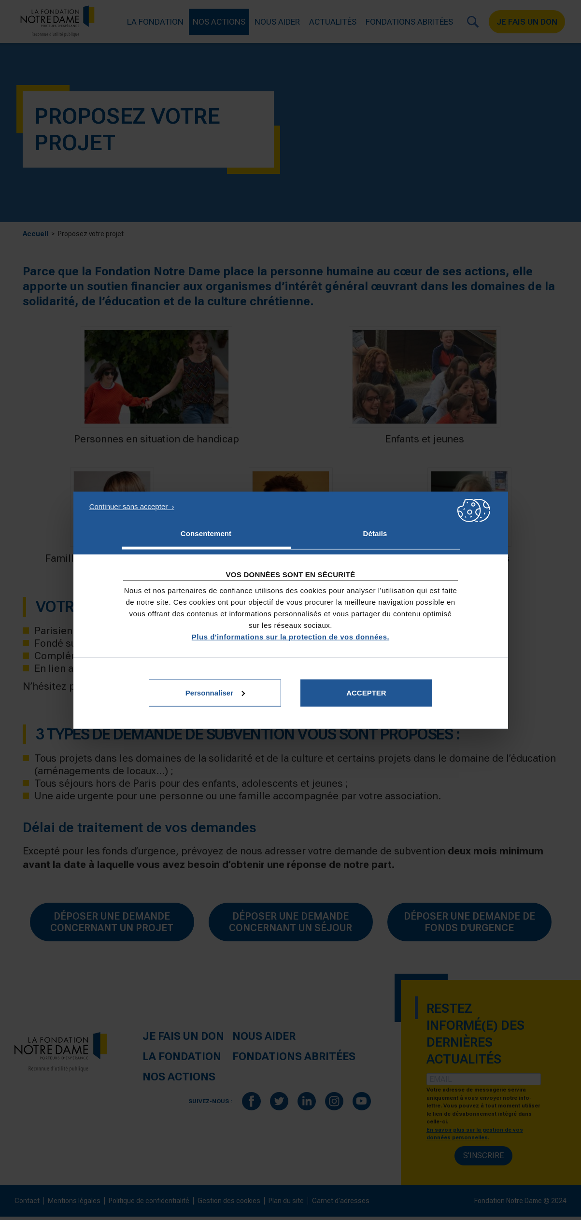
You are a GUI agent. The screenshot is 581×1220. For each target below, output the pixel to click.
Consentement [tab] (206, 533)
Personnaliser (215, 692)
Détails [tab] (375, 533)
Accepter (366, 692)
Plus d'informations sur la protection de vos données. (290, 636)
